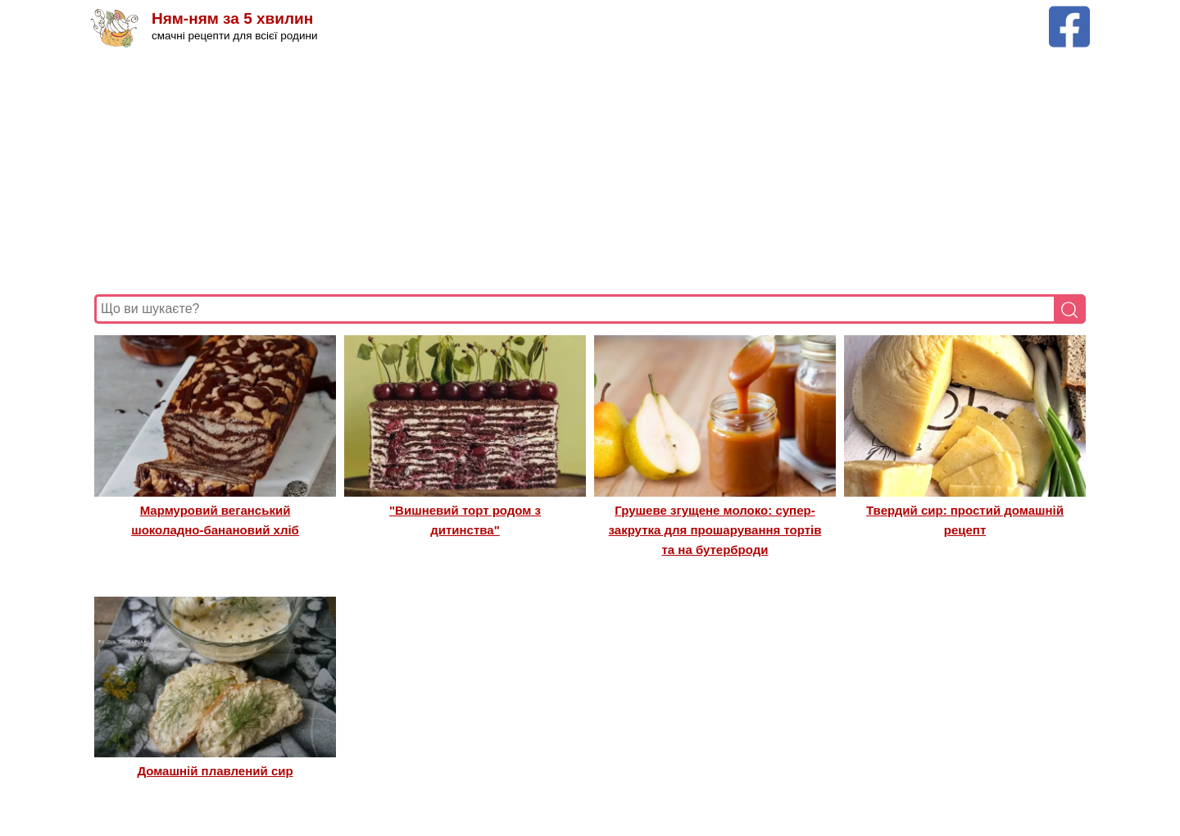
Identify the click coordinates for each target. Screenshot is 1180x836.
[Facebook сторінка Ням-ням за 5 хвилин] (1069, 13)
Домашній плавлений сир (215, 771)
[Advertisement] (586, 171)
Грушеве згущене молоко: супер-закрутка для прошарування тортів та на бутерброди (715, 530)
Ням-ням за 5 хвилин (232, 18)
